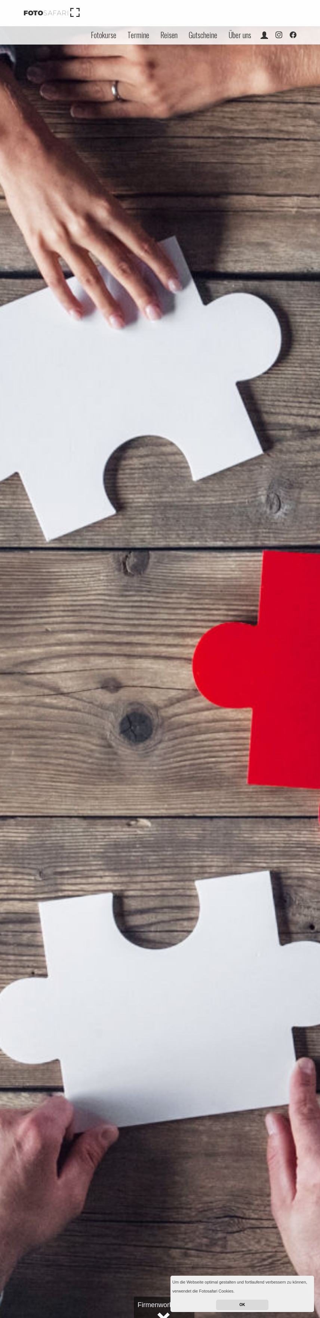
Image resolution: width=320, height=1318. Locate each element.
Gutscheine (203, 34)
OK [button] (242, 1305)
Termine (138, 34)
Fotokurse (103, 34)
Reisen (169, 34)
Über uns (239, 34)
